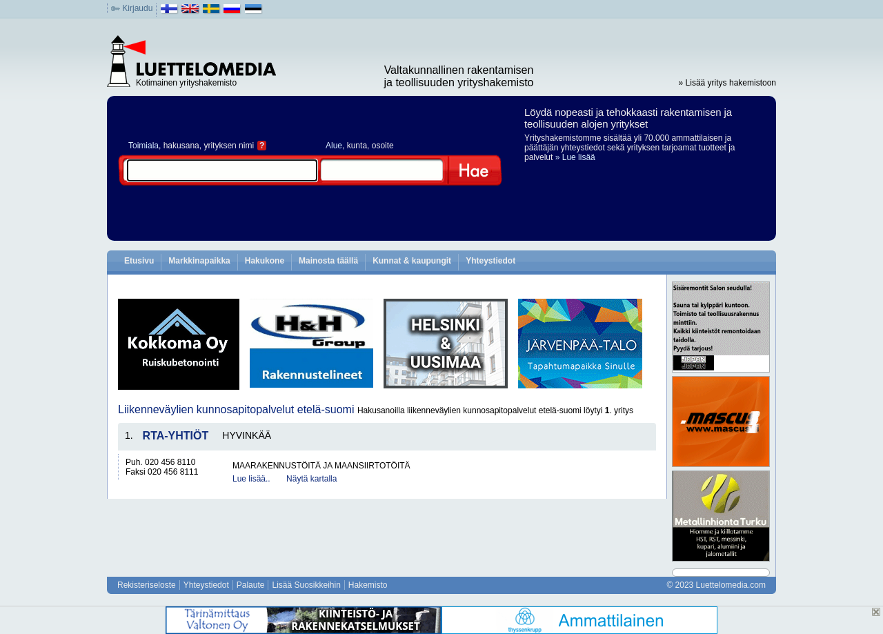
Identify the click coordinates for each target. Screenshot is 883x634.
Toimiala (143, 145)
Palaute (251, 585)
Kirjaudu (137, 8)
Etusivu (139, 261)
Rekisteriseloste (146, 585)
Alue (334, 145)
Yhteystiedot (490, 261)
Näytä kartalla (311, 479)
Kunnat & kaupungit (412, 261)
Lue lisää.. (251, 479)
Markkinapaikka (199, 261)
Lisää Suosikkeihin (306, 585)
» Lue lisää (575, 157)
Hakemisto (368, 585)
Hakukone (264, 261)
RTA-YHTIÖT (176, 436)
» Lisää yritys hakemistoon (727, 83)
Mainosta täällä (328, 261)
